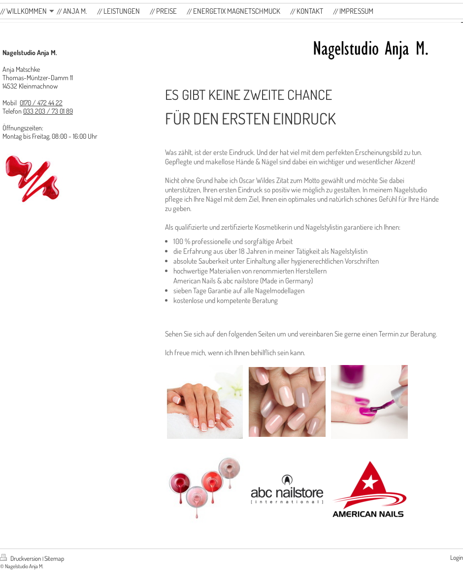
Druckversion (21, 558)
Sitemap (54, 558)
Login (456, 557)
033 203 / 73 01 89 (48, 111)
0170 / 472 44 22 (41, 102)
